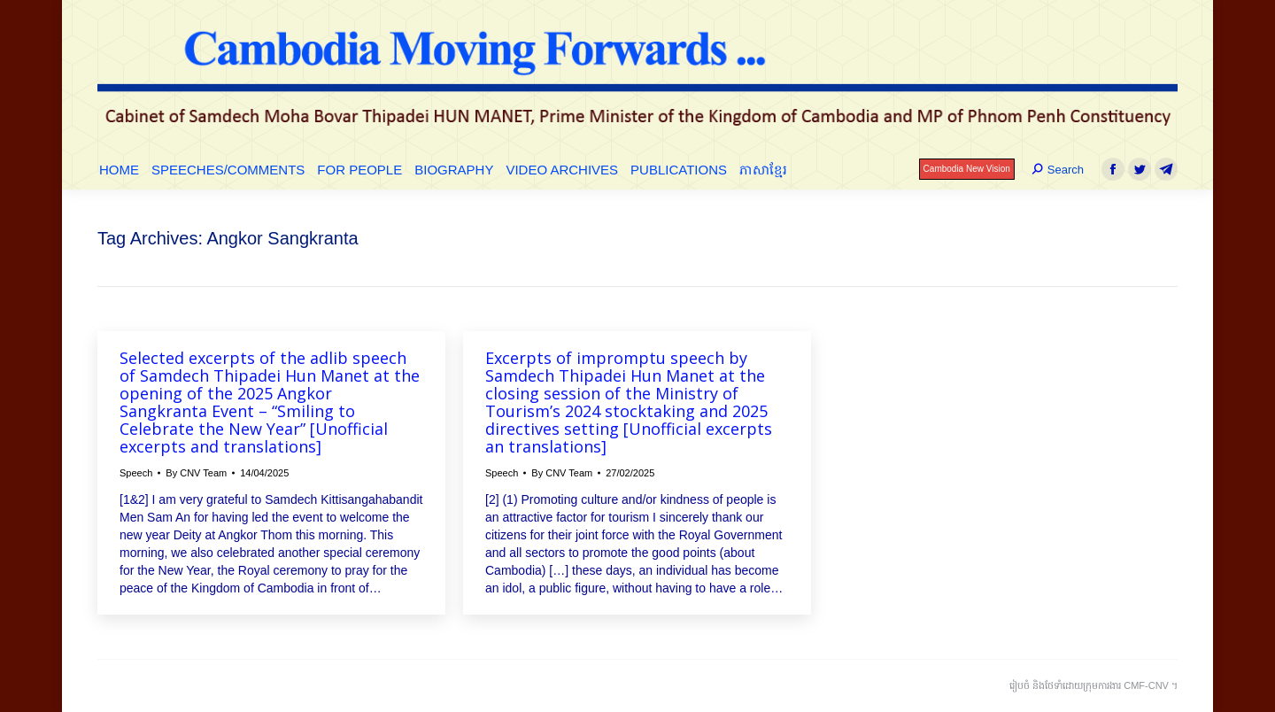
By (196, 473)
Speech (136, 473)
